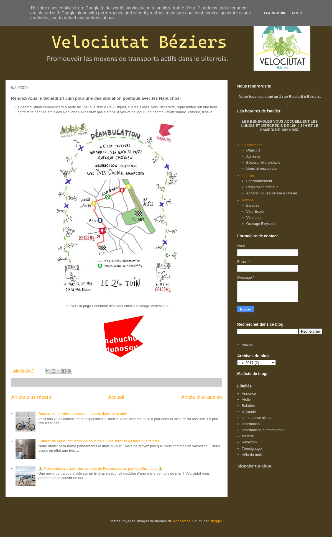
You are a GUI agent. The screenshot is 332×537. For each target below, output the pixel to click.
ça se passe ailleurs (257, 418)
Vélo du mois (252, 455)
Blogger (216, 521)
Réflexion (249, 442)
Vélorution (254, 217)
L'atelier (248, 176)
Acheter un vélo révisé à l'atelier (271, 193)
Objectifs (253, 150)
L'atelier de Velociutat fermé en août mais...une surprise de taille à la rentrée (99, 441)
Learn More (275, 13)
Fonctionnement (259, 181)
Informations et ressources (263, 430)
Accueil (116, 397)
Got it (297, 13)
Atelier (247, 399)
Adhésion (253, 156)
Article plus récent (31, 397)
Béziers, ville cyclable (263, 162)
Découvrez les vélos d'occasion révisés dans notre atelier (84, 414)
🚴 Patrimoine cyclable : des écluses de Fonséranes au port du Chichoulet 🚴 (100, 468)
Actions (248, 200)
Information (251, 424)
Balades (252, 205)
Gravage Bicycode (261, 224)
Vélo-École (255, 211)
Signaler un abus (254, 466)
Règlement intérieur (262, 187)
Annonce (249, 393)
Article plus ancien (201, 397)
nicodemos (181, 521)
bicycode (249, 412)
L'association (252, 145)
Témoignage (252, 448)
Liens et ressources (262, 168)
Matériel (248, 436)
